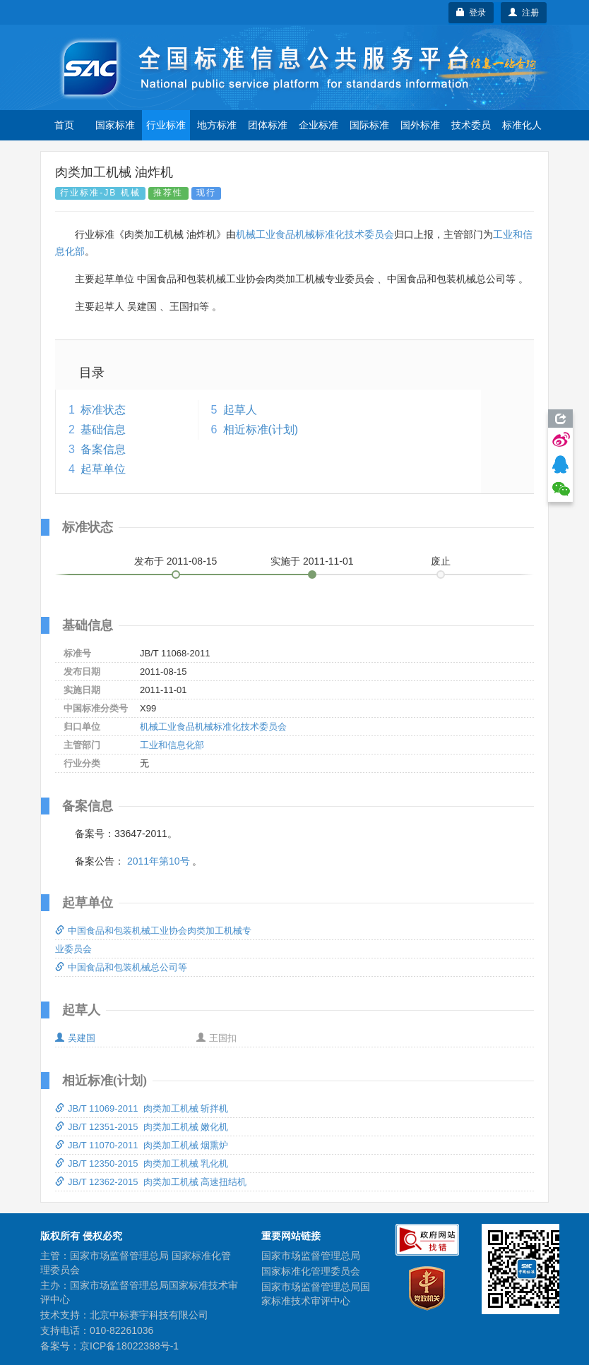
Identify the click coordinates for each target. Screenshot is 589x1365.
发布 (176, 561)
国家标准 (115, 125)
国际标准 (369, 125)
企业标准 (318, 125)
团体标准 (267, 125)
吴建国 (75, 1038)
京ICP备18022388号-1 (129, 1346)
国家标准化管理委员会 (310, 1271)
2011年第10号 (158, 861)
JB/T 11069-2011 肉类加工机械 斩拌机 (141, 1108)
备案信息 (103, 449)
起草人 (240, 410)
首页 (64, 125)
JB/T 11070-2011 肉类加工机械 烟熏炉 (141, 1145)
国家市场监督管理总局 (310, 1255)
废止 (441, 561)
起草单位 (103, 469)
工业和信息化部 (172, 745)
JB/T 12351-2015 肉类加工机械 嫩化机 (141, 1127)
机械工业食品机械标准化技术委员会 (315, 234)
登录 (471, 13)
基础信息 (103, 429)
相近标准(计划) (261, 429)
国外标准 (420, 125)
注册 (523, 13)
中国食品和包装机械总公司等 (121, 967)
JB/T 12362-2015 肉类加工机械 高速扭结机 (150, 1182)
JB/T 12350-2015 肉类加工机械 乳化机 (141, 1163)
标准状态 (103, 410)
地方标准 (217, 125)
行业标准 (166, 125)
